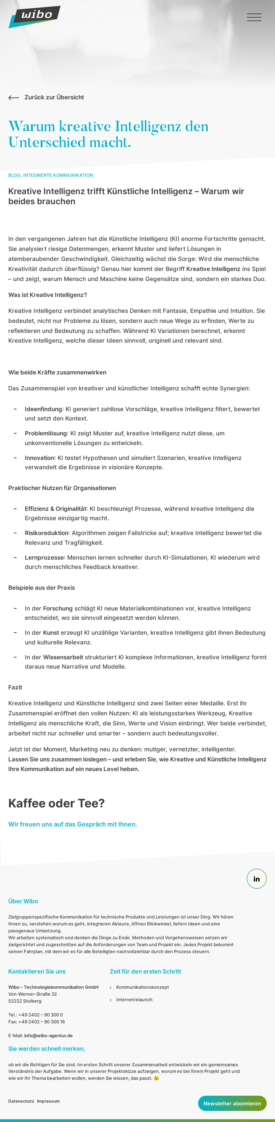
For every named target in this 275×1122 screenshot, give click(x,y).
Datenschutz (21, 1101)
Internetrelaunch (134, 999)
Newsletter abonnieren (232, 1103)
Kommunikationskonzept (142, 987)
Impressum (48, 1101)
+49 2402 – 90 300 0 (40, 1014)
